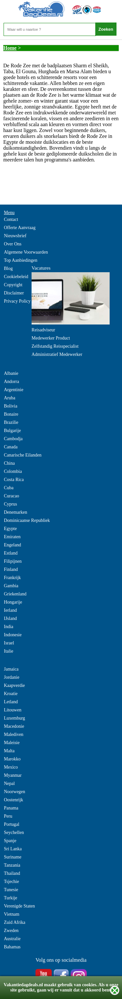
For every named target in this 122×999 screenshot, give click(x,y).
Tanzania (12, 865)
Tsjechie (11, 881)
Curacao (11, 495)
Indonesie (12, 634)
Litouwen (12, 710)
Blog (8, 268)
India (8, 626)
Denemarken (15, 512)
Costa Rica (14, 479)
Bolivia (10, 406)
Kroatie (11, 693)
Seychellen (14, 832)
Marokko (12, 759)
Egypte (10, 528)
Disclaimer (14, 293)
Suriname (12, 857)
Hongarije (13, 602)
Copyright (13, 284)
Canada (11, 446)
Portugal (11, 824)
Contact (11, 219)
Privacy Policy (17, 301)
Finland (11, 569)
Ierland (10, 610)
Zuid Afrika (14, 922)
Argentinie (13, 389)
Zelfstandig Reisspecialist (55, 346)
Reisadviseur (43, 329)
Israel (9, 643)
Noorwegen (14, 791)
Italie (8, 651)
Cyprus (10, 504)
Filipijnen (12, 561)
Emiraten (12, 536)
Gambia (11, 585)
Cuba (9, 487)
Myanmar (12, 775)
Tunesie (11, 889)
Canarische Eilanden (22, 455)
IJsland (10, 618)
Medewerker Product (51, 338)
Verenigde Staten (19, 906)
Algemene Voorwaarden (26, 252)
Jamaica (11, 669)
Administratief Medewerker (57, 354)
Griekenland (15, 593)
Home (10, 48)
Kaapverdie (14, 685)
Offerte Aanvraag (19, 227)
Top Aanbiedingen (20, 260)
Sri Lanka (13, 848)
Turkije (10, 897)
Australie (12, 938)
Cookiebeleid (16, 276)
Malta (9, 750)
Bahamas (12, 946)
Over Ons (12, 243)
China (9, 463)
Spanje (10, 840)
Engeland (12, 544)
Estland (11, 553)
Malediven (13, 734)
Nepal (9, 783)
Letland (11, 701)
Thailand (12, 873)
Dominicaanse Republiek (27, 520)
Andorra (11, 381)
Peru (8, 816)
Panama (11, 808)
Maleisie (12, 742)
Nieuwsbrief (15, 235)
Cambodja (13, 438)
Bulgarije (12, 430)
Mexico (11, 767)
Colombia (13, 471)
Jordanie (11, 677)
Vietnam (11, 914)
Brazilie (11, 422)
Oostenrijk (13, 799)
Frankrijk (12, 577)
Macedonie (14, 726)
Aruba (9, 397)
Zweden (11, 930)
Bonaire (11, 414)
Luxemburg (14, 718)
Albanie (11, 373)
